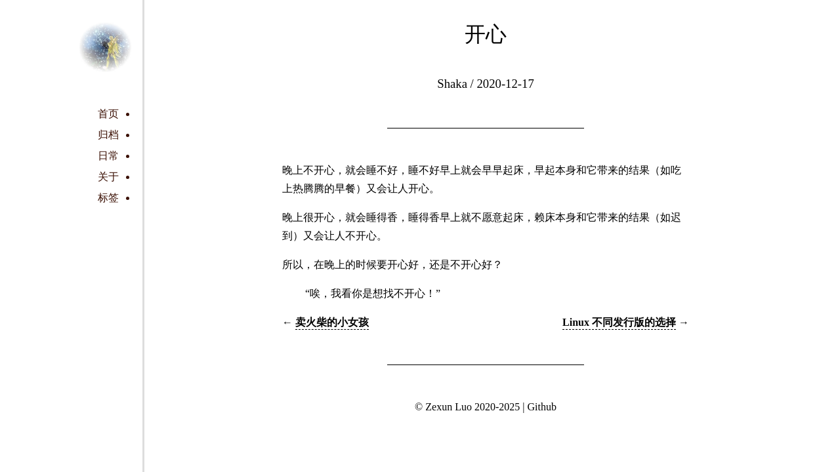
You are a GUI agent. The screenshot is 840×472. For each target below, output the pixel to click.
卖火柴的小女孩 (332, 322)
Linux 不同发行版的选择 (619, 322)
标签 (108, 197)
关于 (108, 176)
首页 (108, 113)
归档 (108, 134)
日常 (108, 155)
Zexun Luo (448, 406)
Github (541, 406)
